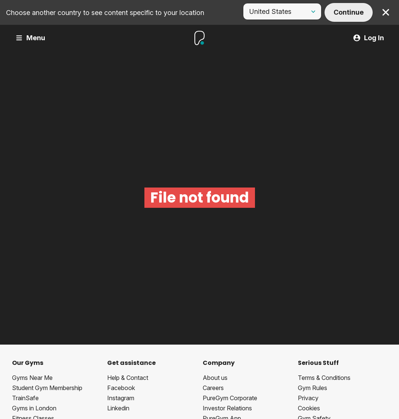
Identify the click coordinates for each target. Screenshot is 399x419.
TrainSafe (25, 398)
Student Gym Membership (47, 388)
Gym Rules (312, 388)
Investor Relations (227, 408)
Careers (213, 388)
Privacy (308, 398)
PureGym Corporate (230, 398)
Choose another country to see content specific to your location (105, 13)
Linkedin (118, 408)
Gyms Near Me (32, 377)
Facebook (121, 388)
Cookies (309, 408)
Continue (349, 12)
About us (215, 377)
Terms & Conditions (324, 377)
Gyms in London (34, 408)
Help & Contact (127, 377)
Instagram (120, 398)
